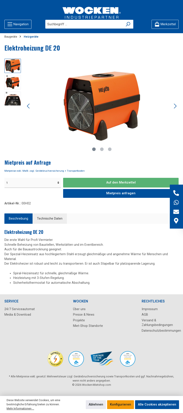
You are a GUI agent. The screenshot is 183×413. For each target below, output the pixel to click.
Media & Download (17, 315)
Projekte (79, 320)
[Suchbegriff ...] (84, 24)
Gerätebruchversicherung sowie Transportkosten (104, 376)
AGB (145, 315)
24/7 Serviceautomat (19, 309)
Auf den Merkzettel (121, 182)
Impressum (150, 309)
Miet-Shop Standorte (88, 326)
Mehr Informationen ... (20, 408)
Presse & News (83, 315)
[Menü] (17, 24)
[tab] (18, 218)
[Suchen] (128, 24)
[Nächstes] (175, 106)
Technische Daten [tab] (49, 218)
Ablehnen (96, 404)
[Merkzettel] (165, 24)
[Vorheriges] (28, 106)
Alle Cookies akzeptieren (157, 404)
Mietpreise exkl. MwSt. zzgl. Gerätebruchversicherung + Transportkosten (44, 170)
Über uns (79, 309)
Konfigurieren (120, 404)
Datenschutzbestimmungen (161, 331)
